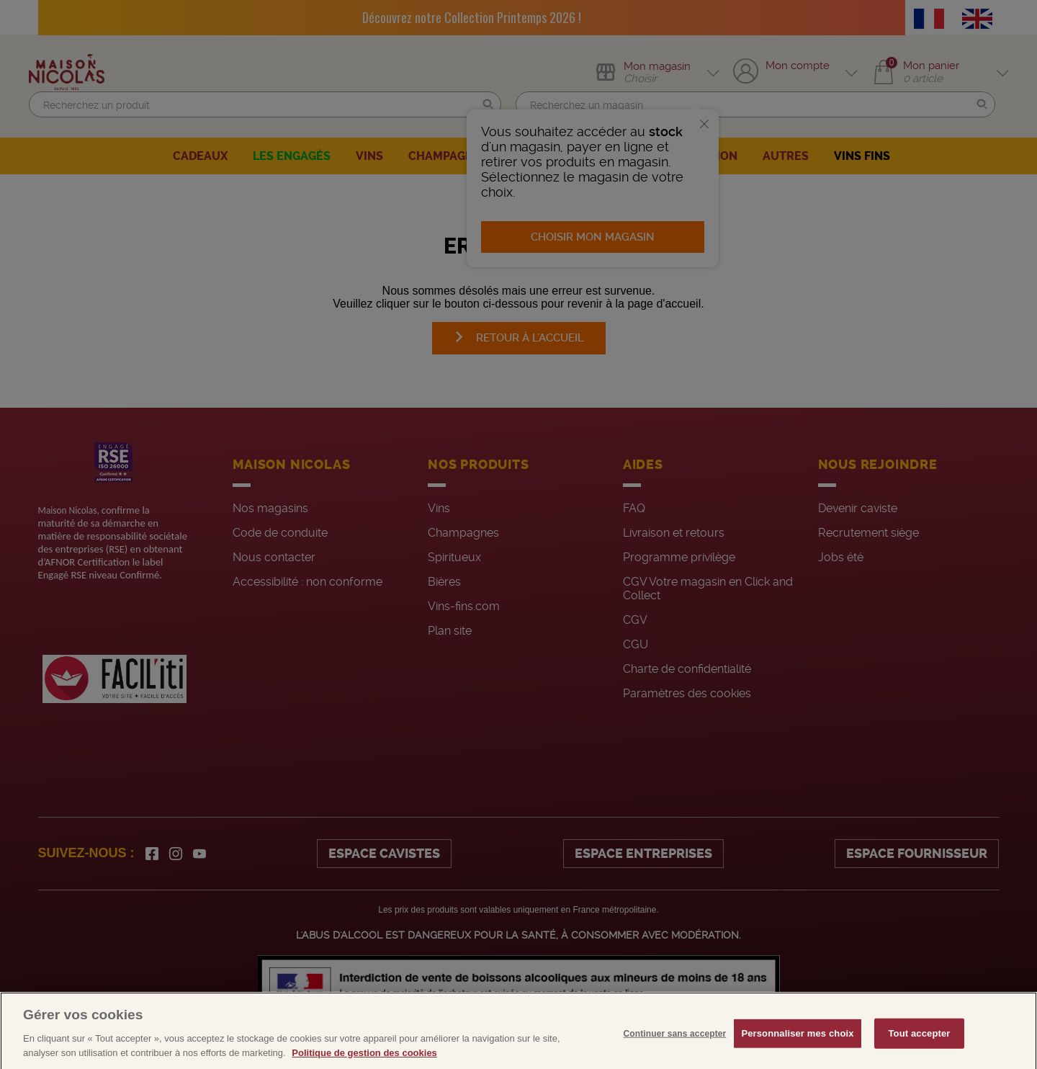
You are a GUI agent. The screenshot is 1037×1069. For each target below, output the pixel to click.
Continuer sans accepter (675, 1058)
